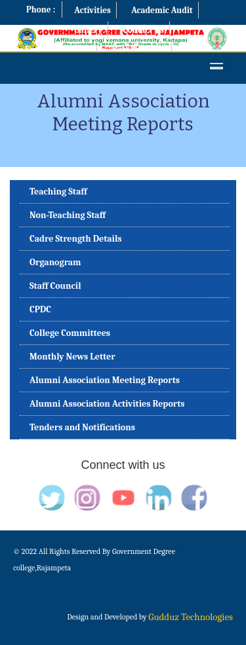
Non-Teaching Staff (68, 215)
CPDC (40, 309)
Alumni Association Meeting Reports (105, 380)
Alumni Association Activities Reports (107, 403)
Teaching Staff (58, 191)
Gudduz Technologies (190, 617)
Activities (92, 10)
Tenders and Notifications (82, 427)
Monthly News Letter (72, 356)
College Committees (70, 333)
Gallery (88, 30)
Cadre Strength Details (76, 238)
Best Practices (139, 49)
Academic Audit (162, 10)
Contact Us (143, 30)
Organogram (55, 262)
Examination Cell (58, 49)
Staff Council (55, 285)
